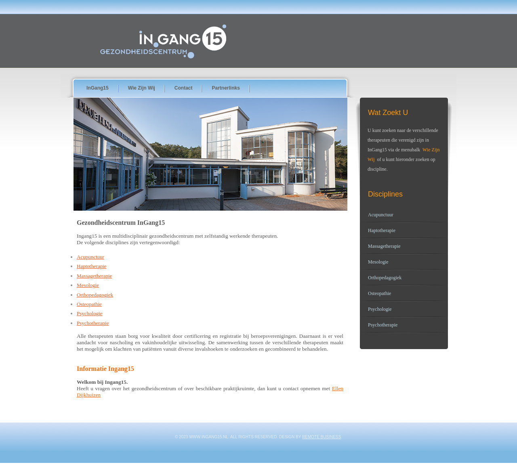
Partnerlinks (226, 88)
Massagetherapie (94, 276)
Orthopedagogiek (95, 295)
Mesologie (88, 285)
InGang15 (97, 88)
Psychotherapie (93, 323)
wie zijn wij (141, 88)
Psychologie (90, 313)
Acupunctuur (90, 257)
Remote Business (321, 437)
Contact (183, 88)
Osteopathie (89, 304)
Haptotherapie (92, 266)
